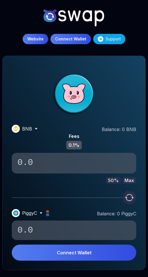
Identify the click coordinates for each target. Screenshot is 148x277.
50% (113, 180)
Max (129, 180)
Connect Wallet (74, 252)
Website (35, 38)
